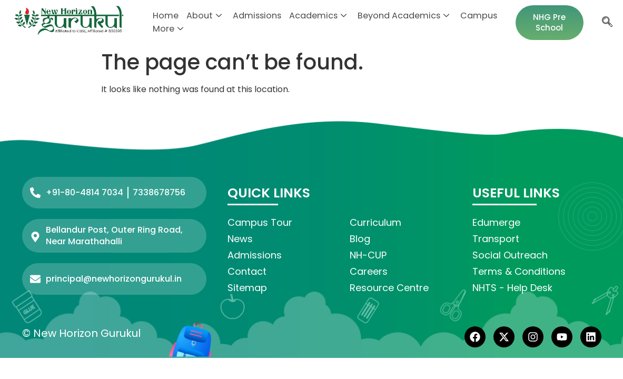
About (201, 16)
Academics (310, 16)
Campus (464, 16)
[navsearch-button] (606, 22)
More (167, 29)
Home (164, 16)
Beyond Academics (392, 16)
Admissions (252, 16)
